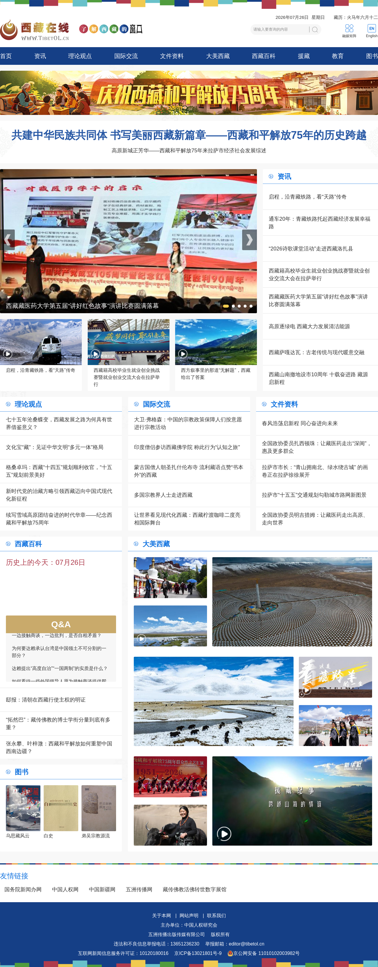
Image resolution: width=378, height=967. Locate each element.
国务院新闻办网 (23, 889)
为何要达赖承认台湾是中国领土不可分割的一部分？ (59, 656)
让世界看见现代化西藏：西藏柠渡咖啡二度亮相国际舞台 (187, 519)
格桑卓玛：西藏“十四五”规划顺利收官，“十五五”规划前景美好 (59, 471)
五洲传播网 (139, 889)
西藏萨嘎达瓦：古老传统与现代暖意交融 (316, 352)
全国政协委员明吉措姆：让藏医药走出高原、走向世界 (315, 519)
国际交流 (126, 56)
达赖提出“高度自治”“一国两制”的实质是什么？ (60, 672)
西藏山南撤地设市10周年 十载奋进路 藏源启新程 (318, 378)
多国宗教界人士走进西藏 (163, 495)
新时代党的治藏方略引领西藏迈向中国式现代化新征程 (59, 495)
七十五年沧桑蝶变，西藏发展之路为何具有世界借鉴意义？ (59, 423)
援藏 (304, 56)
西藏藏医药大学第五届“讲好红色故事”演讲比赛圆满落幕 (318, 300)
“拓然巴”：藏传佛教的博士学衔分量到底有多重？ (58, 723)
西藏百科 (264, 56)
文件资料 (172, 56)
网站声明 (189, 915)
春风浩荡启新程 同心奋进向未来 (300, 423)
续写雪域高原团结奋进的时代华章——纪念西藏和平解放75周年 (59, 519)
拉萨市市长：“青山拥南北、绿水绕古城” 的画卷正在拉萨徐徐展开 (315, 471)
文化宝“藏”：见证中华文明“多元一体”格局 (54, 447)
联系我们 (216, 915)
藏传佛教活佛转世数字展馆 (195, 889)
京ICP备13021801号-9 (197, 953)
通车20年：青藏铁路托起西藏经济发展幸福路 (319, 223)
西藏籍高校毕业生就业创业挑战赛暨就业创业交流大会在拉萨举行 (319, 274)
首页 (6, 56)
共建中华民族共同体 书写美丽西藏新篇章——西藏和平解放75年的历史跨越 (189, 135)
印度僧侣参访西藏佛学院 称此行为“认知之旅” (187, 447)
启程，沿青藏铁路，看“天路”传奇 (308, 197)
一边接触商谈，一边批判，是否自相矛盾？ (57, 639)
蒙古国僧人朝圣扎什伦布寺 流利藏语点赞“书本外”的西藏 (189, 471)
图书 (372, 56)
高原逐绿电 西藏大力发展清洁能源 (309, 326)
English (371, 36)
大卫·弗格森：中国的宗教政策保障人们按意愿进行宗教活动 (188, 423)
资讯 (40, 56)
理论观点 (80, 56)
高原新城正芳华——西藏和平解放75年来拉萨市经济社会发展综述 (189, 151)
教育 (338, 56)
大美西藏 (218, 56)
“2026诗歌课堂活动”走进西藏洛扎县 (311, 249)
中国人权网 (65, 889)
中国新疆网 (102, 889)
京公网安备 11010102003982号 (263, 953)
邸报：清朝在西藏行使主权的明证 (46, 700)
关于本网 (161, 915)
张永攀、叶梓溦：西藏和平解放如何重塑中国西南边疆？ (59, 747)
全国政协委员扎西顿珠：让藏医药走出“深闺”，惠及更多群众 (317, 447)
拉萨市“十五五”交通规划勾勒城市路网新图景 (314, 495)
